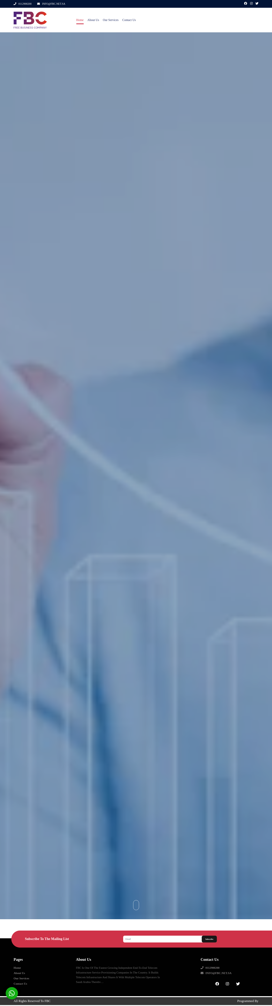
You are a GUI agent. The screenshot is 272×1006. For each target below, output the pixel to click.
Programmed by (247, 1001)
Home (80, 20)
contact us (129, 20)
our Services (110, 20)
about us (93, 20)
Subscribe (209, 939)
